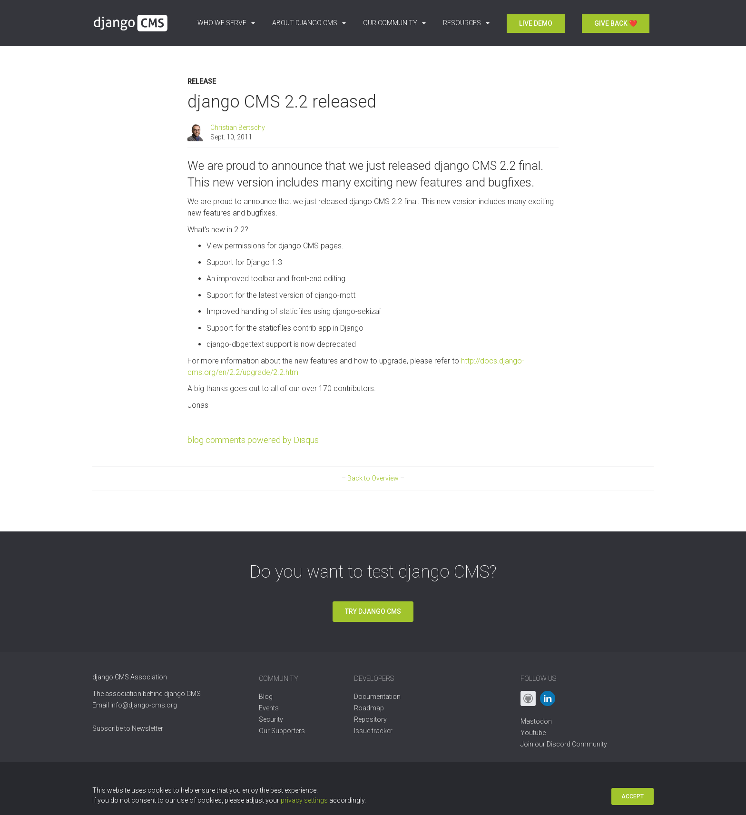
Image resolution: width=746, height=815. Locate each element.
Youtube (533, 732)
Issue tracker (373, 731)
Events (269, 708)
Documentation (377, 696)
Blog (266, 696)
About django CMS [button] (309, 23)
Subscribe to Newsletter (127, 728)
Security (271, 719)
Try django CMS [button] (373, 611)
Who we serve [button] (226, 23)
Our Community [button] (394, 23)
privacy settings (304, 800)
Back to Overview (373, 478)
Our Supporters (282, 731)
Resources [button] (466, 23)
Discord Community (577, 744)
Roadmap (369, 708)
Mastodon (536, 721)
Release (201, 82)
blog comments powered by (253, 440)
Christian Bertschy (237, 127)
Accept (632, 796)
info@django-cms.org (143, 705)
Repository (370, 719)
